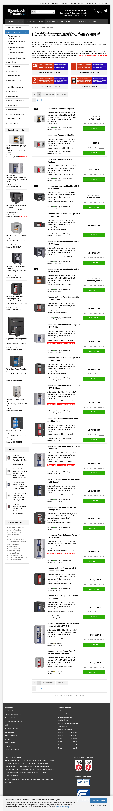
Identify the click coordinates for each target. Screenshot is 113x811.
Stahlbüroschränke (13, 80)
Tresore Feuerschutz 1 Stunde (16, 48)
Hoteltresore (11, 105)
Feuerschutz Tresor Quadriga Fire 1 (61, 135)
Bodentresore (12, 96)
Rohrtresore (11, 110)
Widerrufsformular (11, 735)
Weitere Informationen (98, 805)
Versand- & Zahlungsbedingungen (72, 3)
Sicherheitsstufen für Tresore (14, 721)
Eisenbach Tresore (43, 3)
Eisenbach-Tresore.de (12, 711)
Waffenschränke (68, 22)
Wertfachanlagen (13, 119)
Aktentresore (11, 91)
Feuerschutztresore (34, 22)
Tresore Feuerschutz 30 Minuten (17, 43)
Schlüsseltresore (13, 76)
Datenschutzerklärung (62, 807)
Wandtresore (84, 22)
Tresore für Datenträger (17, 58)
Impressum (8, 746)
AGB (6, 725)
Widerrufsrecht (10, 743)
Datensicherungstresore (14, 86)
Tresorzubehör (12, 123)
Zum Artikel (94, 128)
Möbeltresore (52, 22)
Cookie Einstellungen (12, 749)
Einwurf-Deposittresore (15, 100)
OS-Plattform (9, 732)
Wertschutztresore (15, 22)
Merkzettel (103, 3)
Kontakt (55, 3)
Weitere (96, 22)
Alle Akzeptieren (99, 800)
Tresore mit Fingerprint (15, 114)
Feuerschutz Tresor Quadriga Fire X (61, 109)
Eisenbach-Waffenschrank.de (15, 714)
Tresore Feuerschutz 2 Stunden (16, 54)
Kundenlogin (91, 3)
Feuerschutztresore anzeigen (14, 37)
